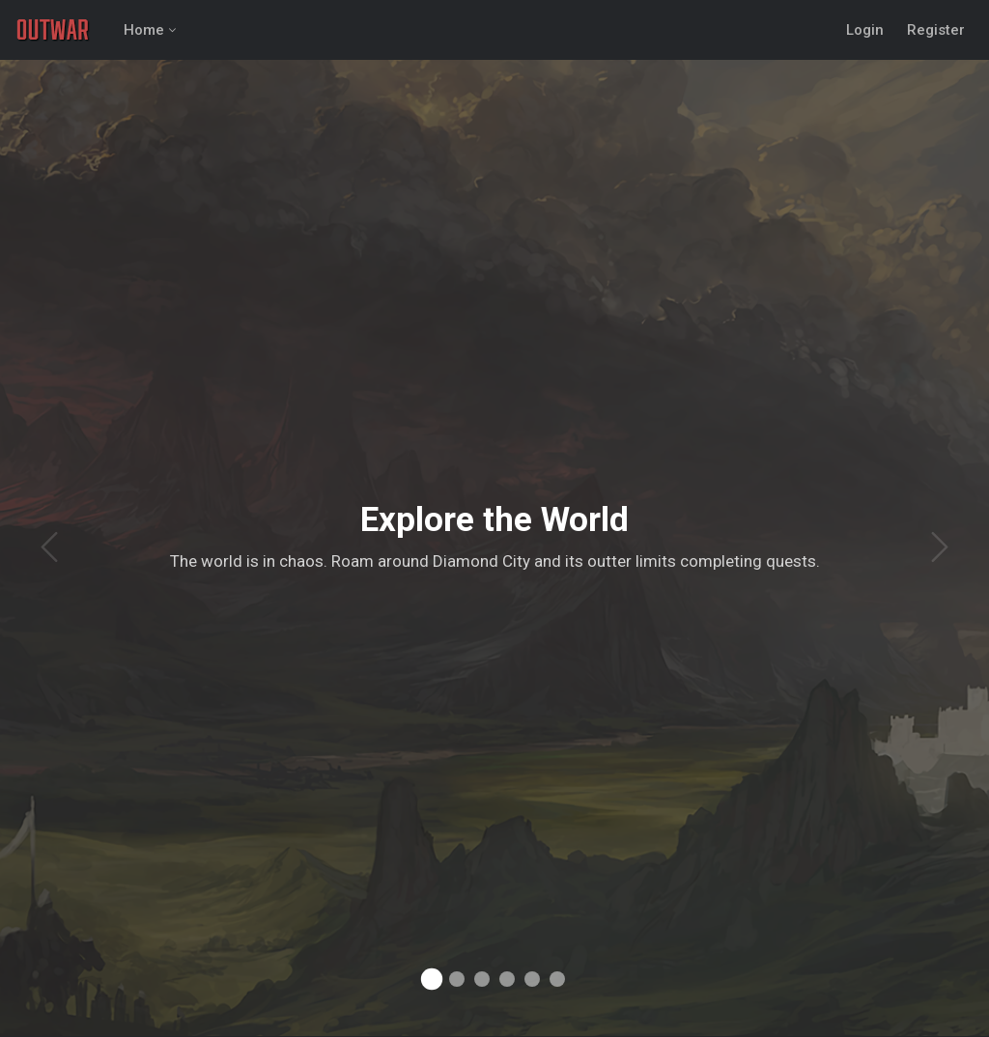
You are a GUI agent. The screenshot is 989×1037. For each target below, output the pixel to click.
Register (936, 30)
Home (144, 30)
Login (865, 30)
